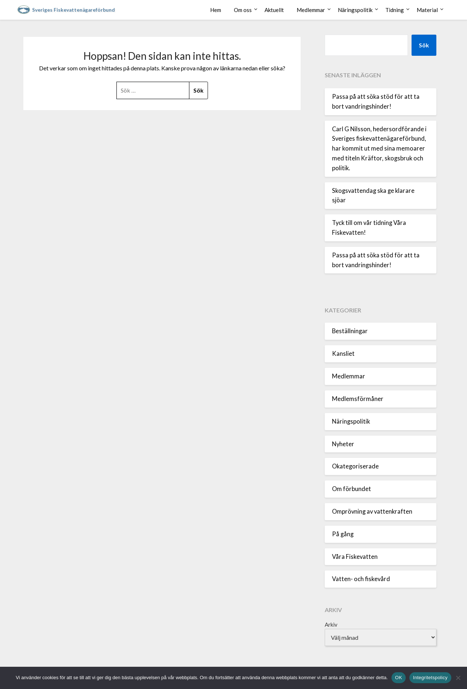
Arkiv (331, 624)
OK (398, 677)
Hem (215, 10)
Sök (424, 45)
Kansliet (343, 353)
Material (427, 10)
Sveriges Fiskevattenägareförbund (73, 10)
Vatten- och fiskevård (361, 579)
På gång (343, 534)
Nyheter (343, 444)
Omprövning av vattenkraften (372, 511)
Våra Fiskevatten (355, 556)
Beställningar (350, 331)
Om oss (243, 10)
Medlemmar (311, 10)
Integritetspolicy (430, 677)
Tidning (394, 10)
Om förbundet (351, 489)
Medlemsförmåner (357, 398)
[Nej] (458, 677)
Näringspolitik (355, 10)
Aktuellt (274, 10)
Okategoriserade (355, 466)
